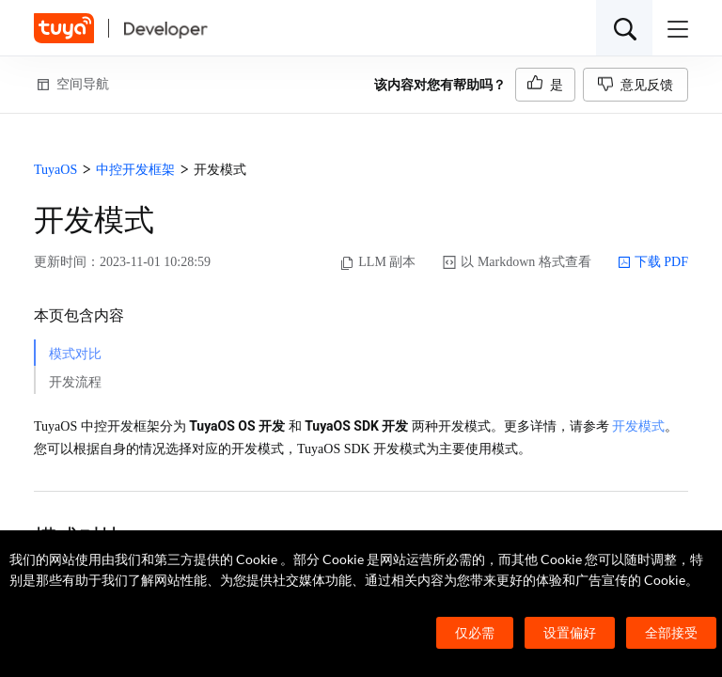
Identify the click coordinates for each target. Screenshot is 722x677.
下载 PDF (653, 262)
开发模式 (638, 426)
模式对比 (75, 354)
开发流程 (75, 382)
